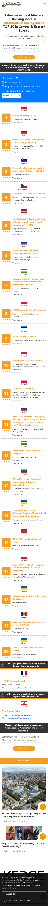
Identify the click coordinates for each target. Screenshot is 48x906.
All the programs (13, 82)
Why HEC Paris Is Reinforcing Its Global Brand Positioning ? (24, 845)
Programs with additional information (22, 86)
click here (12, 888)
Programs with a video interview (20, 90)
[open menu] (44, 4)
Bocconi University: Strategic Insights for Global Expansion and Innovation (24, 815)
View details (17, 122)
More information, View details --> (16, 688)
